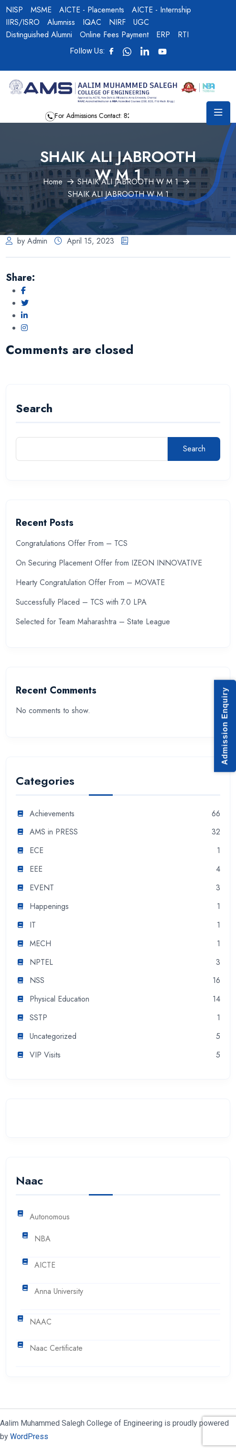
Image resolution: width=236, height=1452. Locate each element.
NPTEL (41, 962)
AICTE (44, 1265)
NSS (37, 980)
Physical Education (59, 999)
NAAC (41, 1322)
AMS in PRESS (54, 832)
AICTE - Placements (91, 9)
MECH (40, 944)
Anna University (58, 1291)
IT (33, 925)
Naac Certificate (56, 1348)
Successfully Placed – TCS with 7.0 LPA (81, 602)
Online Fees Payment (114, 34)
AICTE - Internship (161, 9)
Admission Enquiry (225, 726)
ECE (36, 850)
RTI (183, 34)
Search (34, 409)
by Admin (26, 240)
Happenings (49, 906)
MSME (41, 9)
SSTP (38, 1018)
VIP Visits (45, 1055)
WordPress (29, 1436)
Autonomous (50, 1217)
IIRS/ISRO (23, 22)
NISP (14, 9)
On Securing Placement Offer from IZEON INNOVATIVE (109, 562)
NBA (42, 1239)
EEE (36, 869)
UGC (141, 22)
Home (53, 181)
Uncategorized (53, 1036)
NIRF (117, 22)
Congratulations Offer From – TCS (72, 543)
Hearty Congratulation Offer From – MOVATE (90, 582)
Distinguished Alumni (39, 34)
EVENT (42, 888)
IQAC (92, 22)
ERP (163, 34)
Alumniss (61, 22)
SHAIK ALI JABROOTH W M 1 (127, 181)
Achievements (52, 814)
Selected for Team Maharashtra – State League (93, 621)
